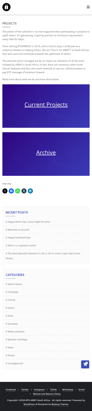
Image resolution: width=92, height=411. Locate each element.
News (11, 347)
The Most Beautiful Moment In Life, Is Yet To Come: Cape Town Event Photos (43, 256)
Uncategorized (15, 363)
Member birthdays (17, 339)
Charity (11, 299)
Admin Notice (15, 284)
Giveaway (13, 323)
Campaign (13, 291)
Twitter (25, 389)
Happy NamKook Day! (19, 237)
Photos (11, 355)
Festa (10, 315)
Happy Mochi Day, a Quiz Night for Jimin (29, 221)
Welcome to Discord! (18, 229)
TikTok (53, 389)
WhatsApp (67, 389)
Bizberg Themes (59, 404)
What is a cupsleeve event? (22, 245)
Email (82, 389)
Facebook (11, 389)
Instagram (39, 389)
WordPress (29, 404)
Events (11, 307)
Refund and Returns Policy (47, 394)
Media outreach (16, 331)
